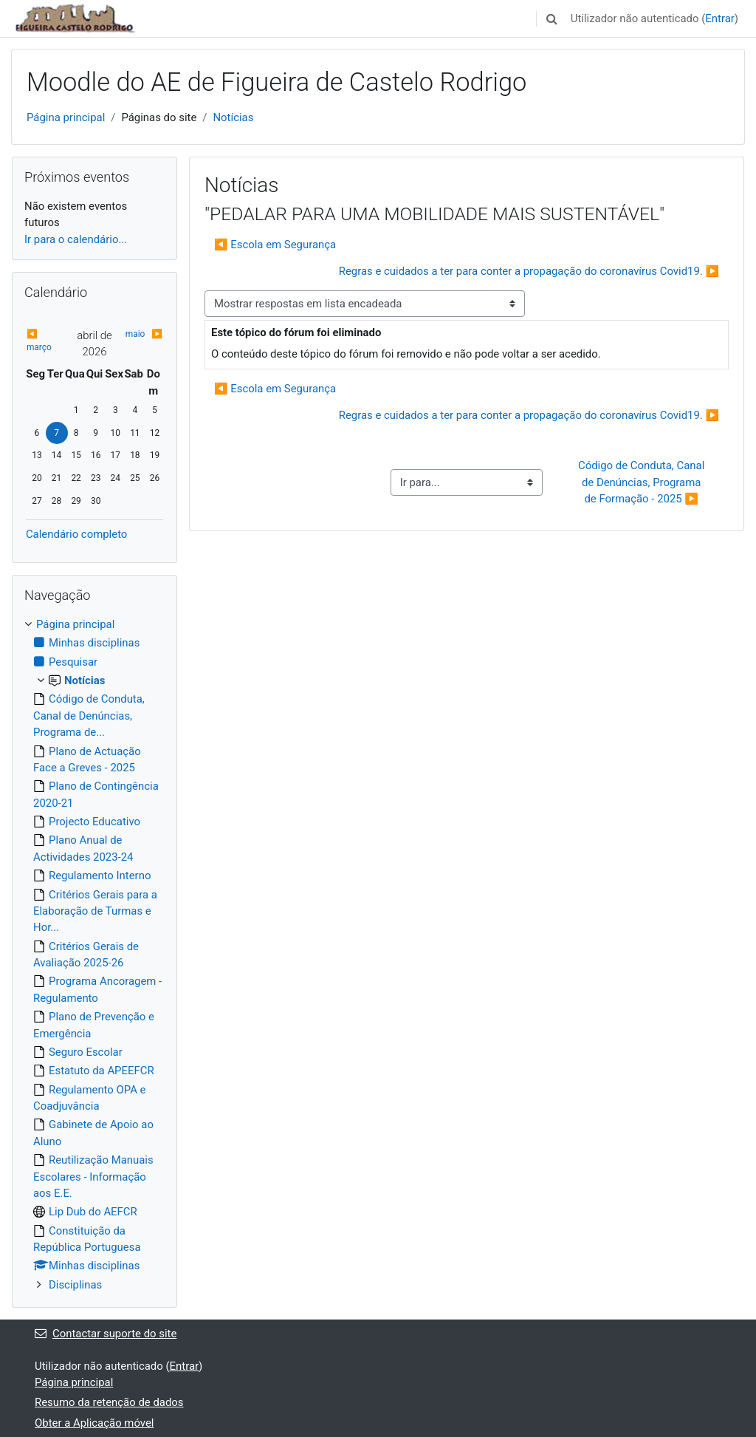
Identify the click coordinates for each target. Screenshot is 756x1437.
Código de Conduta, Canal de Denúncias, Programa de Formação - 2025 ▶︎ (642, 482)
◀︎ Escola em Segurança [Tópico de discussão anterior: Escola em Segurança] (275, 244)
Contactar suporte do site (105, 1333)
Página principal (66, 117)
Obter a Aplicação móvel (94, 1423)
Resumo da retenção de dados (109, 1402)
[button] (552, 18)
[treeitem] (94, 954)
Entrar (720, 18)
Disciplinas (75, 1284)
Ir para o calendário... (75, 239)
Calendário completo (76, 534)
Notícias (233, 117)
